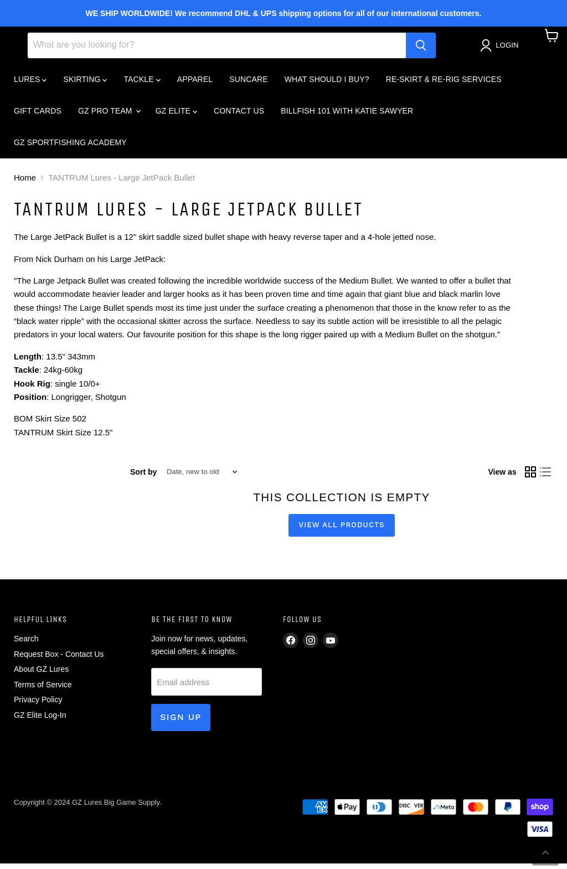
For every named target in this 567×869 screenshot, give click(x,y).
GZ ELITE (176, 115)
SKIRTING (85, 84)
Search (26, 644)
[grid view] (530, 477)
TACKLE (141, 84)
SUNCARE (248, 84)
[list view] (546, 477)
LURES (30, 84)
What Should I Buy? (327, 84)
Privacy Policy (38, 705)
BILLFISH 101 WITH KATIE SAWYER (347, 115)
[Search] (217, 50)
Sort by (143, 476)
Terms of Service (43, 689)
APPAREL (195, 84)
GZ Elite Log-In (40, 720)
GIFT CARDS (37, 115)
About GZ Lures (41, 674)
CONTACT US (239, 115)
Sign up (181, 722)
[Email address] (206, 687)
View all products (342, 530)
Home (25, 183)
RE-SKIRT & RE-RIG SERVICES (444, 84)
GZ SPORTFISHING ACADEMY (70, 147)
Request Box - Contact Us (59, 659)
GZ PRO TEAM (109, 115)
